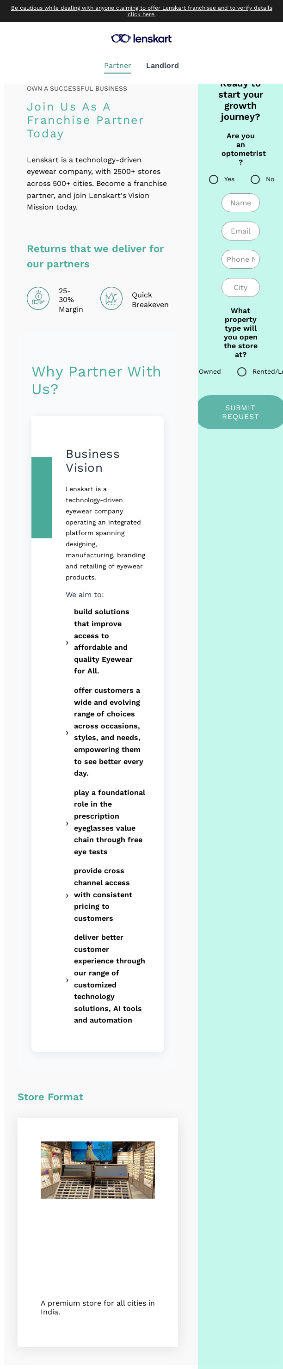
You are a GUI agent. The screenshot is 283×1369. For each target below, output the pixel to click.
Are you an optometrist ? (240, 148)
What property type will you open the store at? (241, 332)
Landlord (162, 65)
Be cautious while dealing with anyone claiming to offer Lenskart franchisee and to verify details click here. (141, 11)
